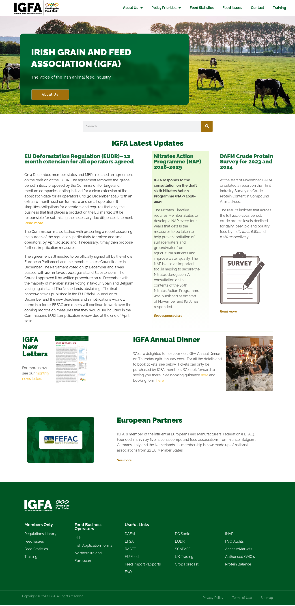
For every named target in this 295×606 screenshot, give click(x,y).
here (204, 376)
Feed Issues (232, 8)
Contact (257, 8)
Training (279, 8)
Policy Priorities (166, 8)
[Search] (207, 127)
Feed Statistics (201, 8)
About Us (132, 8)
